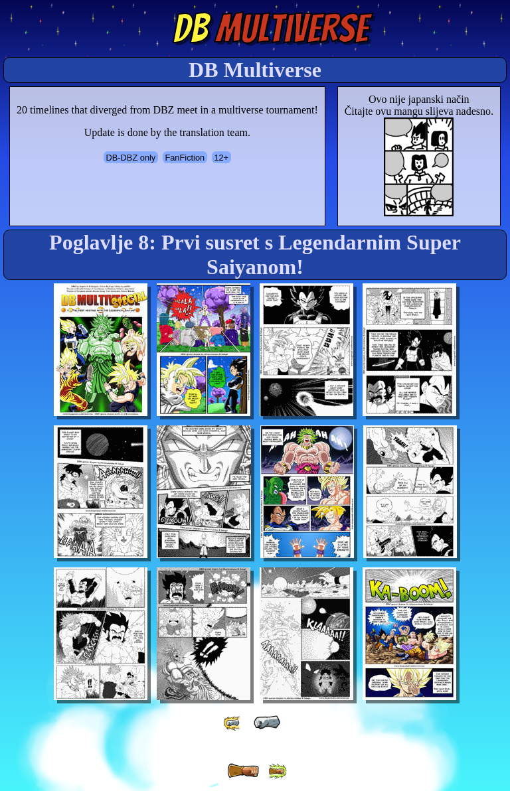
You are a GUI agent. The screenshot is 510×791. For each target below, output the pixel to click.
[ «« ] (233, 723)
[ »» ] (277, 771)
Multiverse (270, 28)
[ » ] (243, 771)
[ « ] (267, 722)
